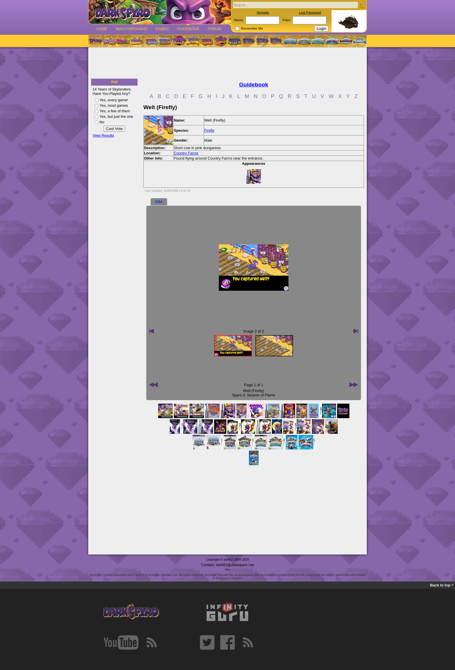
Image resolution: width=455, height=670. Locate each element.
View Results (103, 135)
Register (263, 12)
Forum (214, 29)
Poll (114, 82)
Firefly (209, 130)
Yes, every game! (114, 100)
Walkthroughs (131, 29)
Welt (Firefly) (253, 391)
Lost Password (310, 12)
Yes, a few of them (115, 111)
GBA (159, 202)
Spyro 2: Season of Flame (253, 395)
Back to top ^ (442, 585)
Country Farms (186, 153)
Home (101, 29)
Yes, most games (114, 105)
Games (162, 29)
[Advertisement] (227, 63)
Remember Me (252, 28)
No (102, 122)
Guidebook (188, 29)
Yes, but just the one (116, 116)
